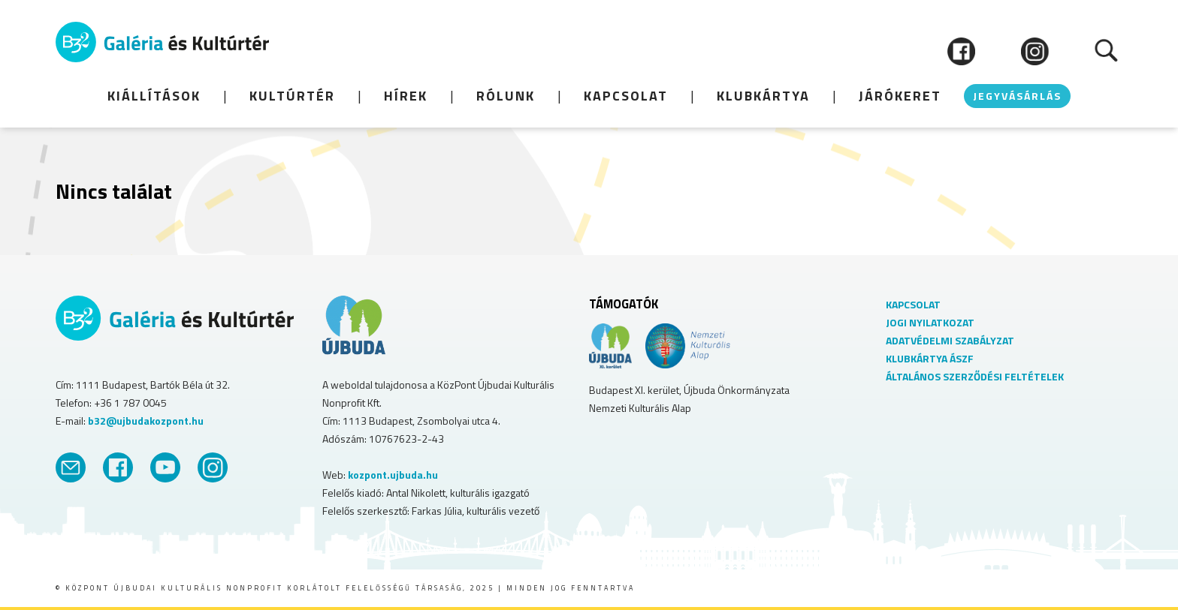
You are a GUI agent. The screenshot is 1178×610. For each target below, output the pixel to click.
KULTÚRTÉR (292, 96)
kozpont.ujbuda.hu (393, 474)
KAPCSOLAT (913, 304)
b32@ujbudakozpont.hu (146, 420)
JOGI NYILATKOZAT (930, 322)
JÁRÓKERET (900, 96)
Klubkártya (763, 96)
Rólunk (505, 96)
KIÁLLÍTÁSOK (154, 96)
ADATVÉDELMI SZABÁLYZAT (950, 340)
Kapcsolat (626, 96)
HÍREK (405, 96)
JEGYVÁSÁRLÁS (1017, 96)
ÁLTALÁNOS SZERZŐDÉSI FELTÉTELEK (975, 376)
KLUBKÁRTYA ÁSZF (930, 358)
